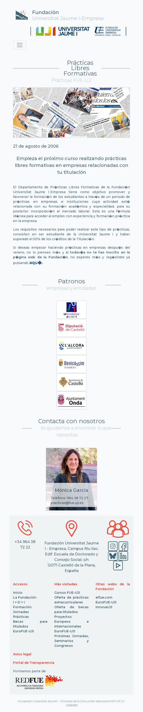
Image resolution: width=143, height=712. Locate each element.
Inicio (17, 593)
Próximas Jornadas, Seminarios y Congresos (71, 641)
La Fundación (24, 597)
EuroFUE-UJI (23, 631)
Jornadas (21, 612)
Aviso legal (22, 654)
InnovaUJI (104, 607)
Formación (22, 607)
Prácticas (21, 617)
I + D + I (19, 602)
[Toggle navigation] (19, 45)
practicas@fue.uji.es (67, 503)
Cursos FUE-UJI (67, 593)
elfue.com (104, 597)
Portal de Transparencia (33, 663)
